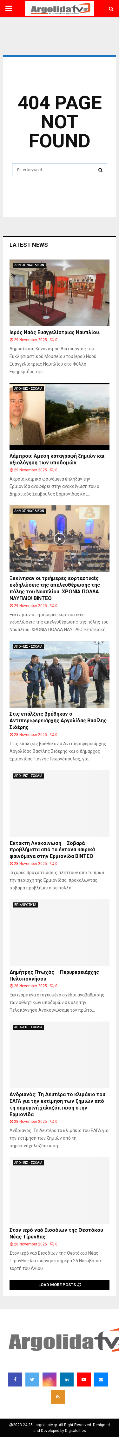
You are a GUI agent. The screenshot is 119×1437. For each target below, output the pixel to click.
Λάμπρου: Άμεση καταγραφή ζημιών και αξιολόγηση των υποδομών (57, 459)
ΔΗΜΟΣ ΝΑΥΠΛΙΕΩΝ (29, 265)
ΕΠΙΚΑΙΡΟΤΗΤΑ (25, 905)
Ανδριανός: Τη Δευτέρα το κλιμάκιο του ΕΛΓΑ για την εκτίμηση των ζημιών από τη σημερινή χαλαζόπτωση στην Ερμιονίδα (57, 1104)
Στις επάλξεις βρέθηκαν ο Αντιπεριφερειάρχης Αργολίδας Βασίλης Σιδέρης (58, 720)
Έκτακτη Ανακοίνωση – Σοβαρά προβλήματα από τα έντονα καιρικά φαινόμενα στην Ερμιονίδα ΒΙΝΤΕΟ (52, 850)
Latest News (29, 244)
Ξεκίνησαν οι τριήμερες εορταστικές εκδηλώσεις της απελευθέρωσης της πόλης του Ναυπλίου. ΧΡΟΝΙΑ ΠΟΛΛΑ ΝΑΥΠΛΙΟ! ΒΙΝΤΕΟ (55, 588)
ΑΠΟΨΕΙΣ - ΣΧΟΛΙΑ (28, 388)
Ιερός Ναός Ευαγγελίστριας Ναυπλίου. (56, 332)
